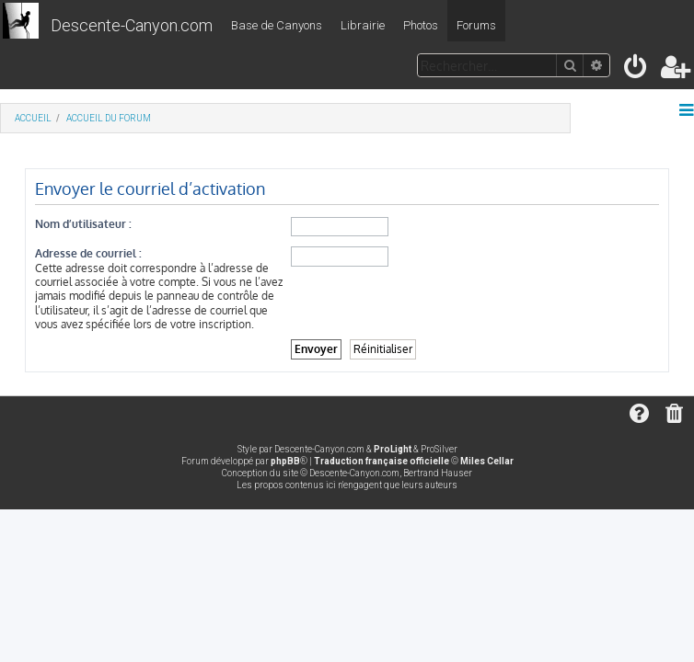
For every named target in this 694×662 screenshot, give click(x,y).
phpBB (285, 461)
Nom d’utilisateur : (83, 224)
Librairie (363, 25)
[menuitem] (636, 70)
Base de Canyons (276, 25)
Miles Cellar (487, 461)
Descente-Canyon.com (132, 25)
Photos (420, 25)
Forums (476, 25)
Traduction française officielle (381, 461)
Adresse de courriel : (88, 253)
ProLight (392, 449)
